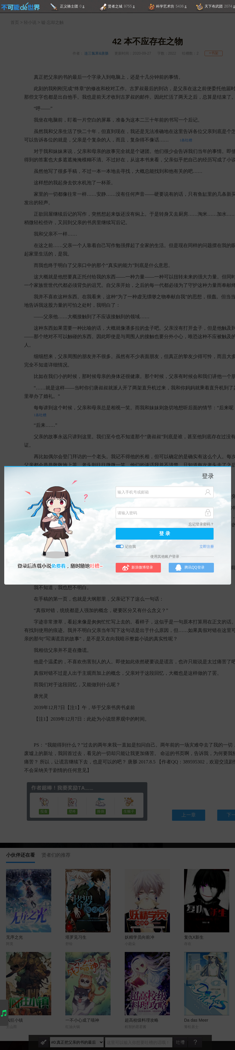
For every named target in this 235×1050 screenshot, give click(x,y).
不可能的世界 (20, 6)
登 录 (164, 533)
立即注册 (206, 547)
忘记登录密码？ (201, 524)
